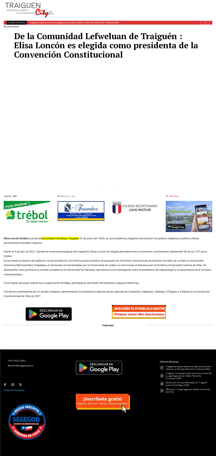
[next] (208, 23)
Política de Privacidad (14, 390)
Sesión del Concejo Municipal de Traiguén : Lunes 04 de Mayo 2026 (187, 384)
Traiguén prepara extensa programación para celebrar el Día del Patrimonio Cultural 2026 (74, 22)
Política (129, 185)
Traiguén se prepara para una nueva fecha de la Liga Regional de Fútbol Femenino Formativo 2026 (189, 376)
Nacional (110, 185)
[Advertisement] (132, 7)
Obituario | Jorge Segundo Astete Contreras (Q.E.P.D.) (188, 390)
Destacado (88, 185)
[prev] (203, 23)
